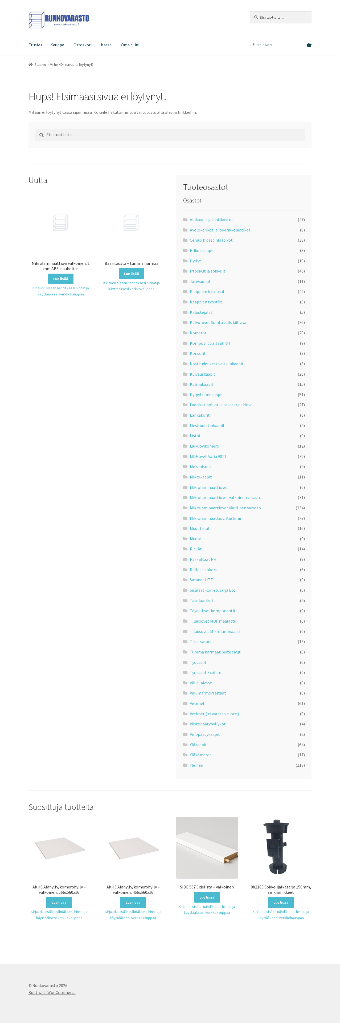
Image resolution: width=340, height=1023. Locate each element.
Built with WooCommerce (52, 992)
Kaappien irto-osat (207, 291)
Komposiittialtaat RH (210, 343)
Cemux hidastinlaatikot (211, 240)
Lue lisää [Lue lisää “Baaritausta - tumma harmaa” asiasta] (131, 273)
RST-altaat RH (203, 559)
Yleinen (196, 765)
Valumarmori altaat (208, 693)
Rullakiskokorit (204, 569)
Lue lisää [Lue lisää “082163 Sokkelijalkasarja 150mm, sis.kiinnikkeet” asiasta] (280, 902)
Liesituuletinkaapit (207, 425)
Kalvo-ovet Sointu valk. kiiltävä (218, 322)
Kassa (106, 44)
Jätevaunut (200, 281)
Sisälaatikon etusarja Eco (213, 590)
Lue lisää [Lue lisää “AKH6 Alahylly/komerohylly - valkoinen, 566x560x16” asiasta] (59, 902)
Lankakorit (200, 415)
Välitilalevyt (201, 682)
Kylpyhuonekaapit (206, 394)
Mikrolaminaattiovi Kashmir (215, 518)
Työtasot (198, 662)
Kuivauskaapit (202, 374)
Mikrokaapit (201, 477)
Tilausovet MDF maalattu (213, 621)
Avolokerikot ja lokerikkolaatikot (220, 230)
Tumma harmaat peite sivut (215, 652)
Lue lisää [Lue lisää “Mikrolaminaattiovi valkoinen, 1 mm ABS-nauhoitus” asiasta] (60, 278)
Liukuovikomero (204, 446)
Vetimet (197, 703)
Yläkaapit (198, 744)
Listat (195, 435)
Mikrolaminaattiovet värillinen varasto (225, 507)
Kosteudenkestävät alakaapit (217, 363)
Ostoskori (82, 44)
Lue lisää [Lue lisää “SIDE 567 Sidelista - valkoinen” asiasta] (206, 897)
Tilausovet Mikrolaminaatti (215, 631)
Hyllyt (195, 260)
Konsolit (198, 353)
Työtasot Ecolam (205, 672)
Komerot (198, 332)
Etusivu (35, 44)
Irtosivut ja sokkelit (208, 271)
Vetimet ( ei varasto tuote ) (214, 713)
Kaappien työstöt (206, 302)
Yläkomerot (200, 754)
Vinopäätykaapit (205, 734)
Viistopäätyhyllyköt (208, 723)
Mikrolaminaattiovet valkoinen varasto (225, 497)
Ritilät (196, 548)
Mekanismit (200, 466)
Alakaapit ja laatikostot (211, 219)
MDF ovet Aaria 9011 (208, 456)
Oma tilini (130, 44)
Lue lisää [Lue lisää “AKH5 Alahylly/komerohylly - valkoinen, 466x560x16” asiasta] (133, 902)
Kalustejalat (201, 312)
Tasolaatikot (202, 600)
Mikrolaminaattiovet (209, 487)
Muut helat (200, 528)
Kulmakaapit (202, 384)
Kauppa (57, 44)
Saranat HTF (201, 579)
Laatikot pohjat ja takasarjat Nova (221, 404)
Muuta (195, 538)
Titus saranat (202, 641)
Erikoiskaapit (202, 250)
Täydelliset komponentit (213, 610)
